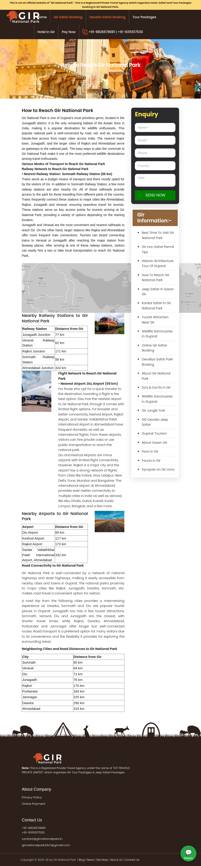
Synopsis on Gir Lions (158, 469)
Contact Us (131, 860)
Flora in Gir (150, 451)
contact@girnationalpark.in (42, 839)
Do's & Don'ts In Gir (156, 387)
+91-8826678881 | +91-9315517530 (116, 32)
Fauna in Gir (151, 460)
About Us (116, 860)
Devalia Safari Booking (107, 17)
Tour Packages (144, 17)
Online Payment (33, 804)
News (90, 860)
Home (42, 17)
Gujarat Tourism (154, 433)
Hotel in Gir (46, 32)
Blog (82, 860)
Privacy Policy (32, 797)
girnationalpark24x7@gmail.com (46, 845)
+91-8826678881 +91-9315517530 (34, 830)
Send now (155, 195)
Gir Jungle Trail (153, 410)
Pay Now (69, 32)
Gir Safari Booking (68, 17)
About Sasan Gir (154, 442)
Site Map (102, 860)
